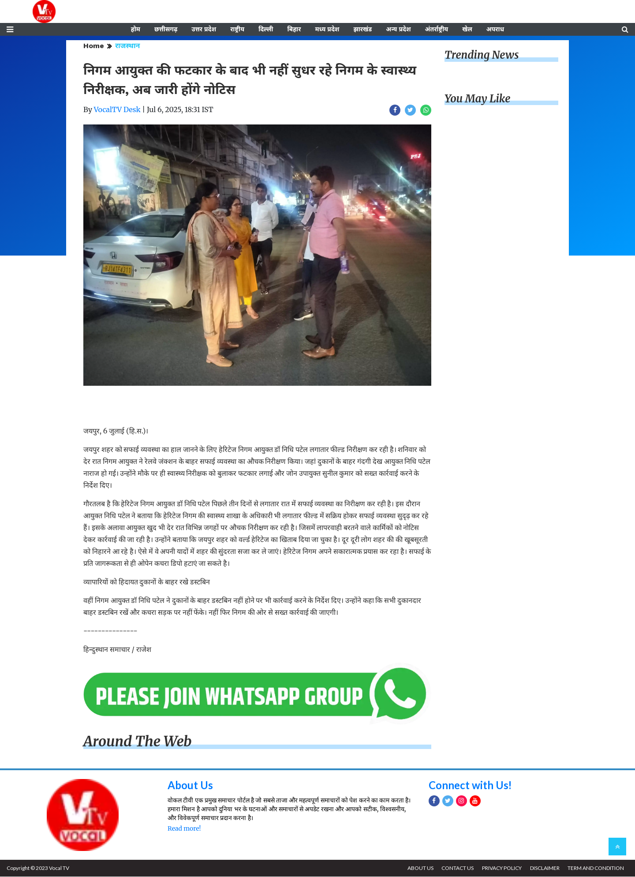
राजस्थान (127, 46)
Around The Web (137, 742)
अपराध (495, 29)
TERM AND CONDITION (596, 868)
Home (93, 46)
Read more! (184, 829)
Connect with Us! (470, 785)
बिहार (294, 29)
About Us (190, 785)
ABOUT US (420, 868)
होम (135, 29)
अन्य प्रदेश (398, 29)
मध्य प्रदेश (327, 29)
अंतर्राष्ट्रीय (436, 29)
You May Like (477, 99)
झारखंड (362, 29)
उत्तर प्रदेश (203, 29)
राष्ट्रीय (237, 29)
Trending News (481, 55)
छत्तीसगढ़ (165, 29)
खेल (467, 29)
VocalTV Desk (117, 109)
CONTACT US (457, 868)
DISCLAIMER (544, 868)
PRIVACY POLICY (501, 868)
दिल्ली (265, 29)
